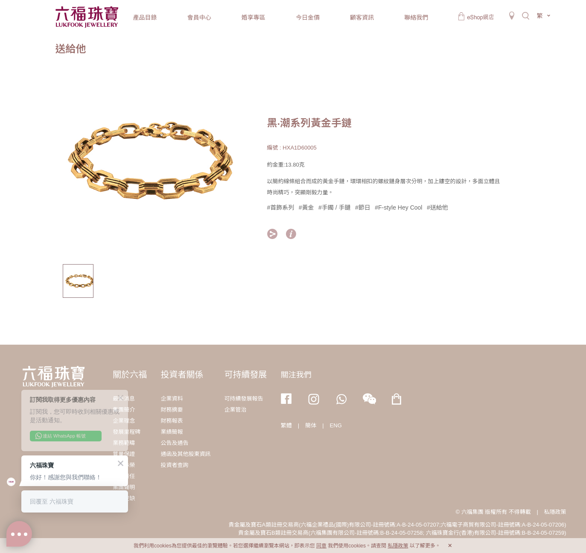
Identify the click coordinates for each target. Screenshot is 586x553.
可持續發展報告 (243, 398)
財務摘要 (171, 409)
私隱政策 (555, 512)
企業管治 (235, 409)
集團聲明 (124, 487)
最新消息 (124, 398)
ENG (336, 425)
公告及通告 (174, 443)
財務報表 (171, 421)
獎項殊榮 (124, 465)
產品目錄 (145, 17)
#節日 (362, 207)
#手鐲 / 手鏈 (334, 207)
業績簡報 (171, 432)
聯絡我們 (416, 17)
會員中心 (199, 17)
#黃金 (306, 207)
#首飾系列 (280, 207)
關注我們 (296, 375)
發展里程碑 (126, 432)
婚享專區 (253, 17)
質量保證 (124, 454)
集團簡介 (124, 409)
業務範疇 (124, 443)
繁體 (286, 425)
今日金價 (308, 17)
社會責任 (124, 476)
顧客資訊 (362, 17)
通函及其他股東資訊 (185, 454)
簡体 (310, 425)
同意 (321, 546)
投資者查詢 (174, 465)
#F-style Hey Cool (398, 207)
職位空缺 (124, 498)
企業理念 (124, 421)
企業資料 (171, 398)
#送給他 (437, 207)
